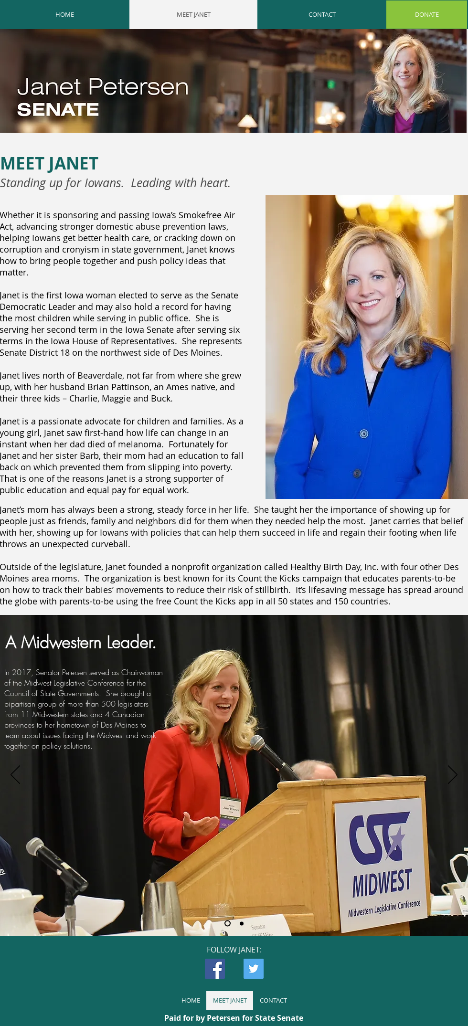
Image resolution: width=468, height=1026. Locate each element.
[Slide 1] (227, 923)
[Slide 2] (242, 923)
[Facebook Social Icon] (215, 969)
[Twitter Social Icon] (254, 969)
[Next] (452, 775)
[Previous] (15, 775)
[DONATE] (427, 14)
